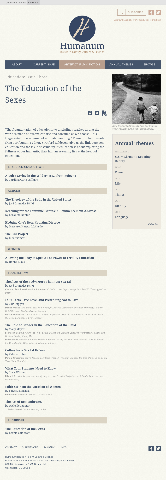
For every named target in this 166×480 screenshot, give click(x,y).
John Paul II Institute (15, 2)
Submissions (30, 447)
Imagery (49, 447)
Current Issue (44, 64)
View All (153, 224)
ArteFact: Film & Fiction (82, 64)
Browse (149, 64)
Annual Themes (121, 64)
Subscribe (135, 12)
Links (63, 447)
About (17, 64)
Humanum (33, 2)
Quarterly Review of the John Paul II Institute (137, 19)
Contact (11, 447)
